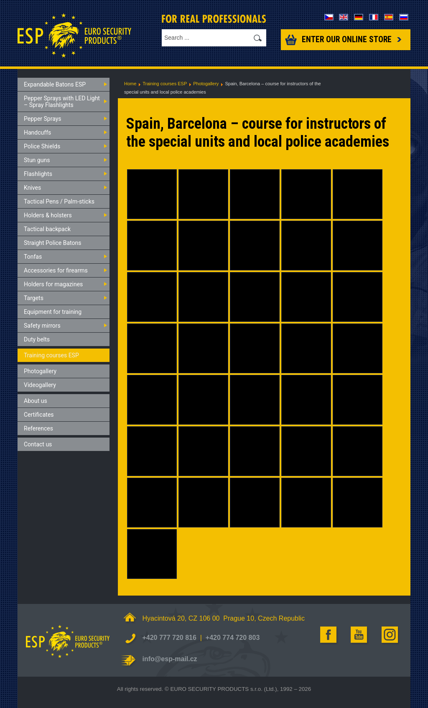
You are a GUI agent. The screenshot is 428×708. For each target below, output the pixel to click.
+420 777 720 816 (169, 637)
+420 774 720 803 (233, 637)
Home (130, 83)
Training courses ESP (165, 83)
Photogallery (206, 83)
